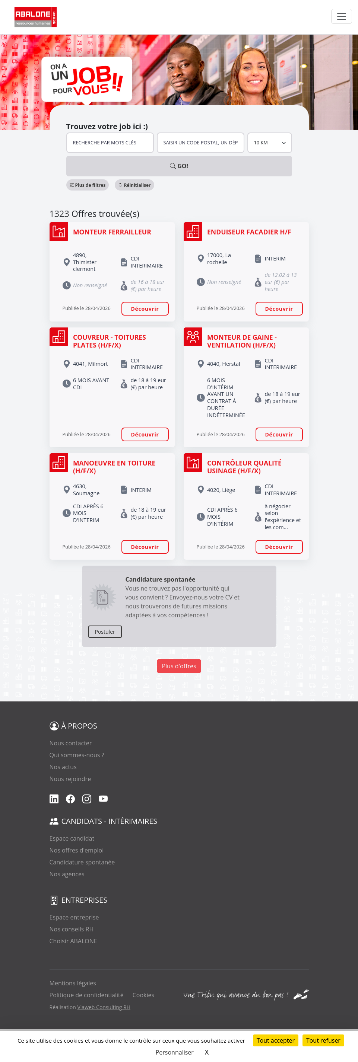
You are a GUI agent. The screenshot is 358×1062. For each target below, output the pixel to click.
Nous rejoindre (70, 779)
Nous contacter (71, 743)
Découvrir (145, 308)
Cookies (143, 995)
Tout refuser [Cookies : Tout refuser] (323, 1040)
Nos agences (67, 874)
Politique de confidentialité (87, 995)
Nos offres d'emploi (77, 850)
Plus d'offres (179, 666)
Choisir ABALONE (73, 941)
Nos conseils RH (72, 929)
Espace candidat (72, 838)
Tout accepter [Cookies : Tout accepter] (276, 1040)
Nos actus (63, 767)
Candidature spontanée (82, 862)
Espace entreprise (74, 917)
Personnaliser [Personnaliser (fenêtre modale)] (175, 1052)
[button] (87, 185)
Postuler (105, 631)
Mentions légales (73, 983)
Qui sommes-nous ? (77, 755)
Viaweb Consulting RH (103, 1007)
